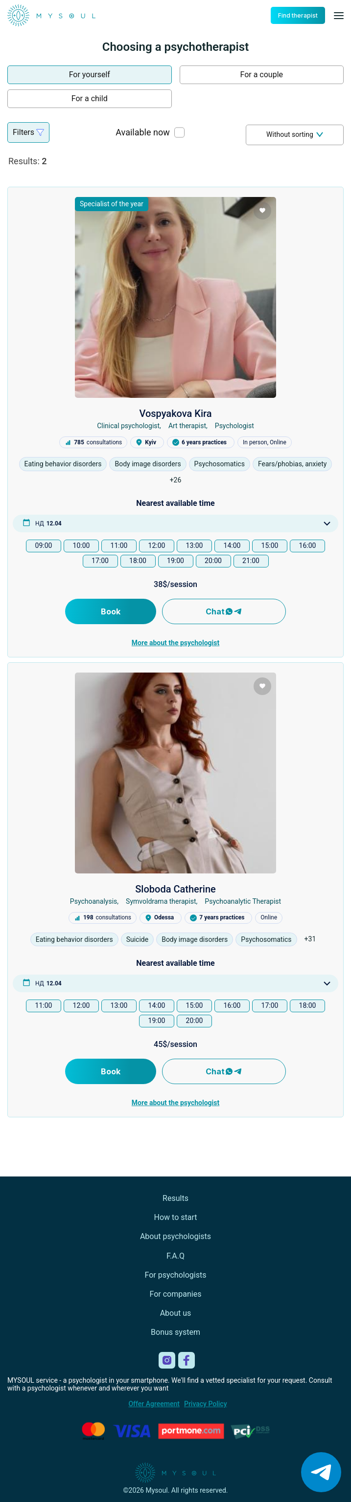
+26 (176, 480)
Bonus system (175, 1332)
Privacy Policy (205, 1404)
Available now (142, 132)
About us (175, 1313)
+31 (310, 939)
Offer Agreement (153, 1404)
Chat (224, 611)
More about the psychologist (175, 643)
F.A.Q (175, 1256)
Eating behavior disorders (63, 464)
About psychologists (175, 1236)
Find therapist (298, 15)
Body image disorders (148, 464)
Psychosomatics (219, 464)
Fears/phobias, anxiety (292, 464)
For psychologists (176, 1275)
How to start (175, 1217)
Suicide (137, 939)
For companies (176, 1294)
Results (175, 1198)
